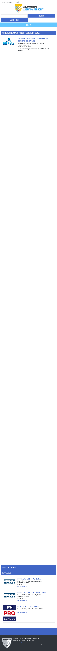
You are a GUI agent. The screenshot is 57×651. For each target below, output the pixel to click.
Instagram (55, 2)
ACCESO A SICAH (14, 20)
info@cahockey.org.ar (18, 642)
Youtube (52, 2)
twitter (49, 2)
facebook (46, 2)
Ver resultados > (22, 587)
